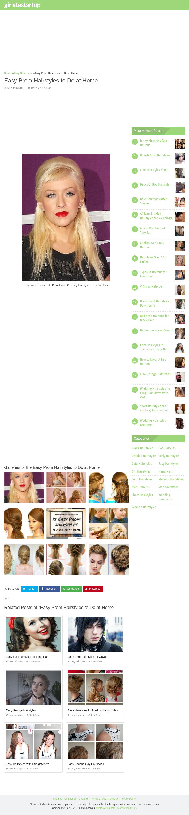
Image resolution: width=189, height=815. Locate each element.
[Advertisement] (94, 42)
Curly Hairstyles (168, 456)
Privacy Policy (128, 798)
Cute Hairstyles (142, 464)
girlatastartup (22, 4)
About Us (113, 798)
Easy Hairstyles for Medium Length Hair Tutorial (98, 710)
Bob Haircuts (166, 448)
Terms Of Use (98, 798)
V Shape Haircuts (151, 286)
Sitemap (57, 798)
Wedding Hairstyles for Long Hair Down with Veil (155, 393)
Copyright (83, 798)
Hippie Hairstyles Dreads (156, 330)
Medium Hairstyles (170, 479)
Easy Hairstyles (15, 88)
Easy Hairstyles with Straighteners (27, 764)
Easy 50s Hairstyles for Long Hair (27, 656)
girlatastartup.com (105, 807)
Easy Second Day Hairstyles (86, 764)
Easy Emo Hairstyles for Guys (87, 656)
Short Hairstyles (142, 495)
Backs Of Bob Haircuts (154, 184)
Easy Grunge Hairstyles (21, 710)
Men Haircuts (141, 487)
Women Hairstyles (144, 507)
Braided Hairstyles (144, 456)
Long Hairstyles (142, 479)
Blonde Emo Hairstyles (155, 155)
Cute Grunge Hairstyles (155, 374)
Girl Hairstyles (141, 471)
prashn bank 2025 (127, 807)
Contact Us (70, 798)
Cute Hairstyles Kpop (153, 170)
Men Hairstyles (168, 487)
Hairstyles (165, 471)
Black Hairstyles (142, 448)
